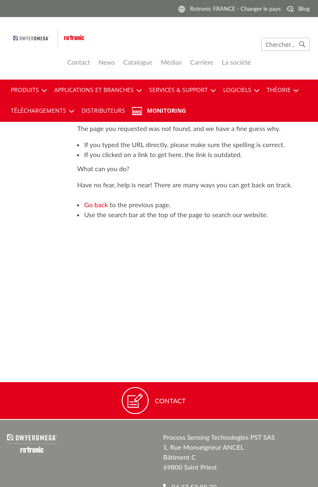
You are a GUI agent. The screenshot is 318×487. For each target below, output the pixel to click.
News (107, 62)
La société (236, 62)
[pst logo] (35, 38)
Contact (78, 62)
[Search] (302, 44)
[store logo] (93, 38)
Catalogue (137, 62)
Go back (96, 204)
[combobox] (285, 44)
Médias (171, 62)
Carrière (202, 62)
